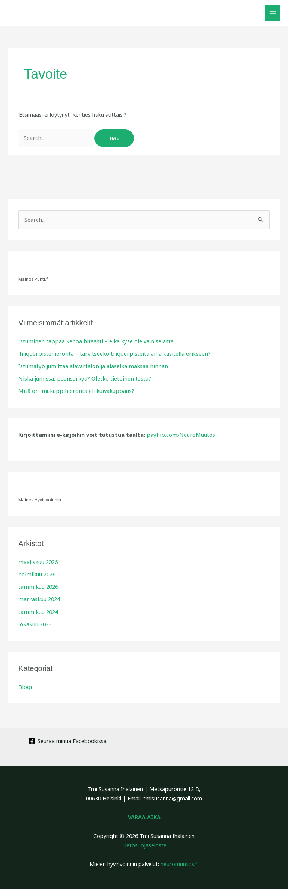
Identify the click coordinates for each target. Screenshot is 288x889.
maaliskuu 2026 (37, 560)
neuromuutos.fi (179, 861)
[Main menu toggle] (272, 13)
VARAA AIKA (144, 815)
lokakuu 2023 (34, 622)
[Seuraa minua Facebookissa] (67, 739)
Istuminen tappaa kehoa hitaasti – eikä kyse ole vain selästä (92, 340)
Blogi (24, 685)
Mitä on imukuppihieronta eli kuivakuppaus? (72, 390)
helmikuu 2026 (36, 573)
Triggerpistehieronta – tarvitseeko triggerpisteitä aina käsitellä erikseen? (109, 353)
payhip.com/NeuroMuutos (179, 434)
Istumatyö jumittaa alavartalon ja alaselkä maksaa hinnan (89, 365)
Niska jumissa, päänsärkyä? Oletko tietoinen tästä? (81, 377)
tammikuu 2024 (37, 610)
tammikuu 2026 (37, 585)
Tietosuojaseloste (144, 843)
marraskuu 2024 (38, 598)
